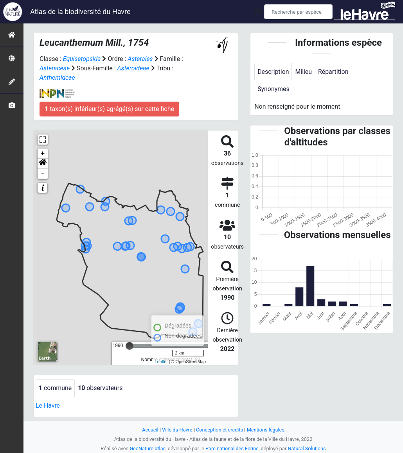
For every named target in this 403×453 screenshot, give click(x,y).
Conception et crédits (219, 430)
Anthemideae (58, 77)
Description (273, 71)
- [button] (43, 174)
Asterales (140, 59)
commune (55, 388)
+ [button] (43, 153)
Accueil (150, 430)
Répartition (333, 71)
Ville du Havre (177, 430)
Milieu (303, 71)
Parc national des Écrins (232, 448)
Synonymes (273, 89)
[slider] (129, 346)
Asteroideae (133, 68)
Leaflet (161, 361)
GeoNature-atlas (147, 448)
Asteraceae (55, 68)
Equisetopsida (82, 59)
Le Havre (48, 405)
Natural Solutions (307, 448)
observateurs (100, 388)
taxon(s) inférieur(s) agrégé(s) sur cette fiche (109, 109)
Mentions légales (266, 430)
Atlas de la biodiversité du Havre (80, 11)
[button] (43, 164)
